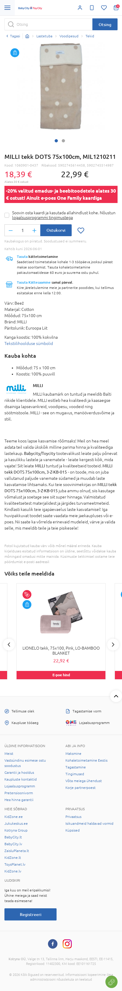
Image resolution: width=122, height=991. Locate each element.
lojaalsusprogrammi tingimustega (42, 217)
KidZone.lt (12, 858)
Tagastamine (75, 767)
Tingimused (74, 774)
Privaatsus (73, 817)
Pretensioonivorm (18, 793)
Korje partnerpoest (80, 788)
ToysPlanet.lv (14, 864)
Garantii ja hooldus (19, 773)
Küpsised (72, 830)
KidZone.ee (13, 817)
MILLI (38, 385)
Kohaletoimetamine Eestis (86, 760)
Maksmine (73, 754)
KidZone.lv (12, 871)
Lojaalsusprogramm (19, 786)
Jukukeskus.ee (16, 823)
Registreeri (30, 914)
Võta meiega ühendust (83, 781)
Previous (9, 644)
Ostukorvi (55, 230)
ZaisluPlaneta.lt (16, 851)
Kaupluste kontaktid (20, 779)
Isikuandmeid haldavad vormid (89, 823)
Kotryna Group (16, 830)
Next (113, 644)
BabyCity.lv (13, 844)
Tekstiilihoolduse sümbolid (28, 343)
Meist (8, 754)
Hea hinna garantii (18, 800)
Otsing (105, 24)
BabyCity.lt (13, 837)
